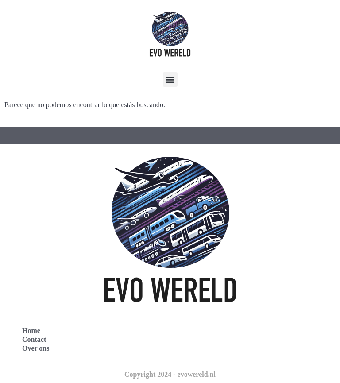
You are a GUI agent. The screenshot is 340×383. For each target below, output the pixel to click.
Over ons (35, 348)
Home (31, 330)
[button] (170, 79)
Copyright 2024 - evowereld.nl (170, 374)
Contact (34, 339)
